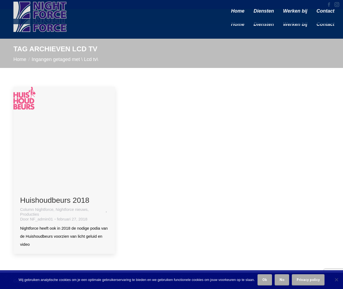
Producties (29, 214)
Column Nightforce (36, 209)
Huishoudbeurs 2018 (54, 200)
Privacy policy (308, 279)
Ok (264, 279)
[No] (336, 279)
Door (36, 219)
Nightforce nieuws (72, 209)
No (281, 279)
